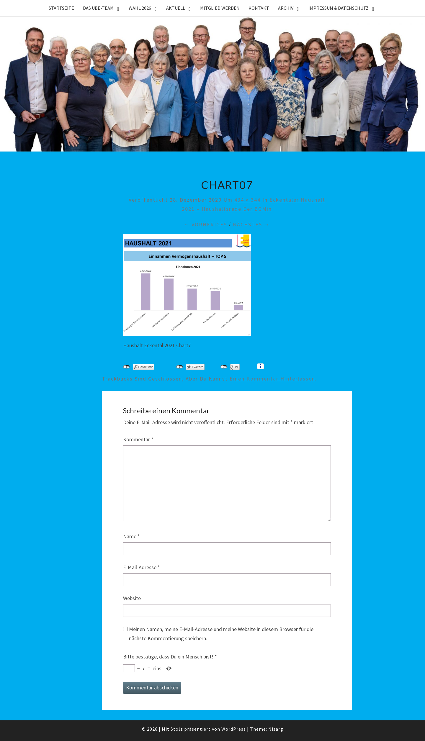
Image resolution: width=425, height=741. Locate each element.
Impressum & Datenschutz (338, 8)
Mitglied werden (220, 8)
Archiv (285, 8)
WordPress (233, 729)
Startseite (61, 8)
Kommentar (138, 439)
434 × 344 (247, 199)
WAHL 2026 (140, 8)
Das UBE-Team (98, 8)
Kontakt (259, 8)
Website (132, 598)
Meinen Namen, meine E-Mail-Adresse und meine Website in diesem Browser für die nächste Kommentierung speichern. (221, 634)
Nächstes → (251, 224)
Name (131, 536)
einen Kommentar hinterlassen (272, 378)
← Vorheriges (205, 224)
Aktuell (175, 8)
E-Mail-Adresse (141, 567)
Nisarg (275, 729)
